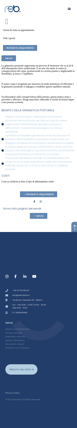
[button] (69, 8)
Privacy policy (12, 392)
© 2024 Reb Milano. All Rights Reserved (22, 399)
